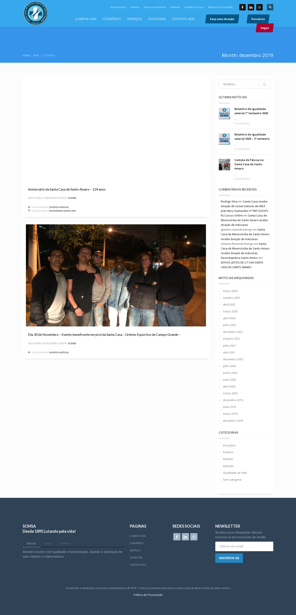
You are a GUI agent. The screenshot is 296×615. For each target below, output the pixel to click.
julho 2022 (229, 325)
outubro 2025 (231, 298)
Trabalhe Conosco (194, 7)
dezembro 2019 (233, 400)
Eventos (53, 207)
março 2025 (230, 311)
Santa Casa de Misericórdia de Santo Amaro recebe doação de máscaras (244, 220)
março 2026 (230, 291)
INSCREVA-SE (229, 558)
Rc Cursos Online (232, 215)
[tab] (32, 543)
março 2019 (230, 414)
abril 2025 (229, 304)
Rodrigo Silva (229, 201)
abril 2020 (229, 386)
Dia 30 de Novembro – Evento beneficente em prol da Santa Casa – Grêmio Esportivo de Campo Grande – (104, 334)
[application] (116, 128)
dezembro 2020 (233, 359)
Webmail (175, 7)
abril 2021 (229, 352)
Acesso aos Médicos (155, 7)
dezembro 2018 (233, 421)
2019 (36, 55)
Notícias (135, 7)
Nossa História (118, 7)
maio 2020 (229, 380)
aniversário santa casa (62, 210)
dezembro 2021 (233, 332)
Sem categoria (232, 479)
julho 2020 (229, 366)
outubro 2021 (231, 338)
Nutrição (228, 466)
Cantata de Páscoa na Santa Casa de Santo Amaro (249, 164)
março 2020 (230, 393)
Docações (229, 445)
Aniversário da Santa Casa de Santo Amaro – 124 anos (67, 189)
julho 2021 (229, 345)
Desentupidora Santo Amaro (239, 258)
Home (26, 55)
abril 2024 (229, 318)
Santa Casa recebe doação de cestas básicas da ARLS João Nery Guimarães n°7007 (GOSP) (244, 206)
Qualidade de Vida (235, 473)
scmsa (72, 197)
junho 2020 (230, 373)
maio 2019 (229, 407)
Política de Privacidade (220, 7)
